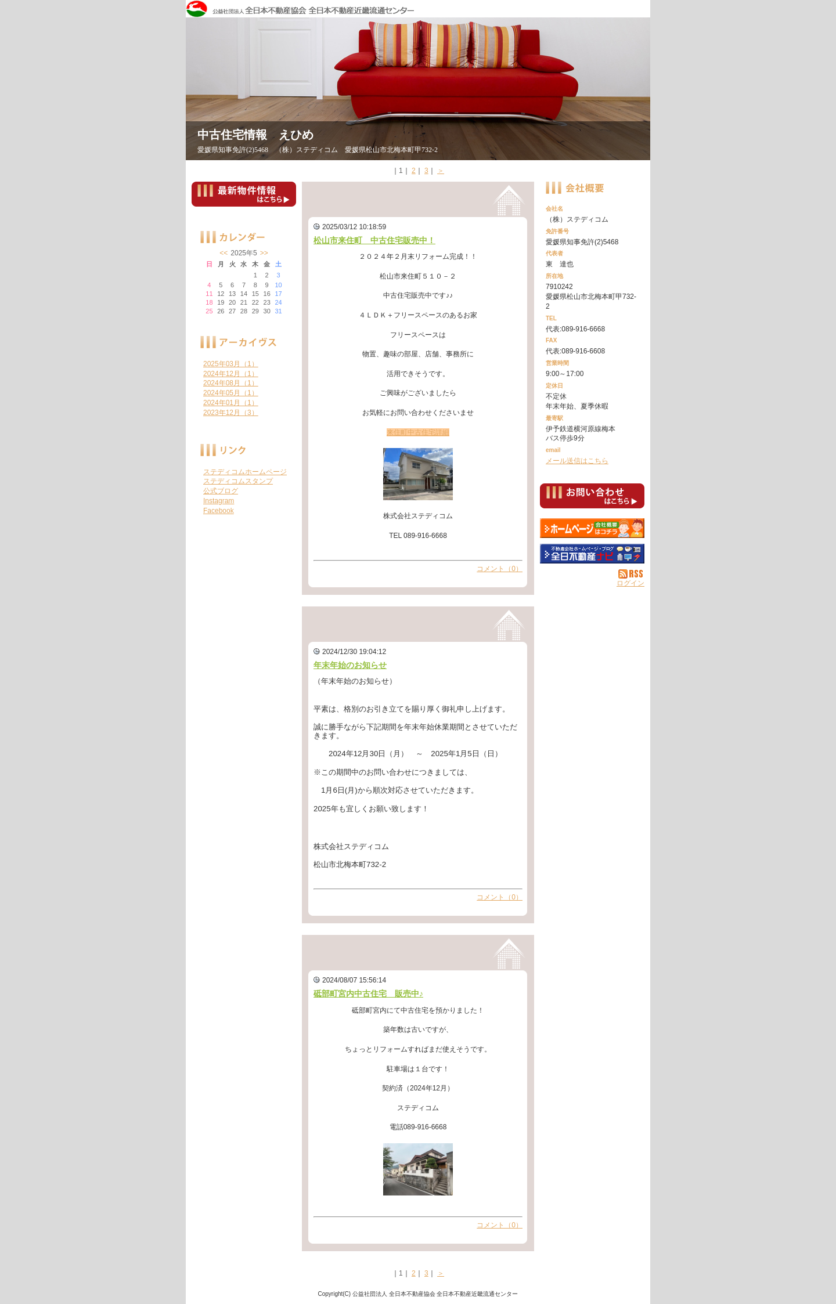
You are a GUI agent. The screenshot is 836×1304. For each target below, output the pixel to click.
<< (223, 253)
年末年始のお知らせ (350, 665)
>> (264, 253)
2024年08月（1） (230, 383)
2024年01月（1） (230, 403)
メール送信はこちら (577, 461)
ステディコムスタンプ (238, 481)
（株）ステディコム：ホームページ (592, 528)
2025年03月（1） (230, 364)
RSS (631, 574)
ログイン (630, 583)
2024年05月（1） (230, 393)
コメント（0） (499, 569)
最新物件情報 (244, 199)
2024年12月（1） (230, 374)
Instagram (218, 501)
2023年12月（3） (230, 413)
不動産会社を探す (592, 553)
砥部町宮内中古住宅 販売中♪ (368, 993)
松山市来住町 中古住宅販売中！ (374, 240)
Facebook (218, 511)
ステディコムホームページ (245, 472)
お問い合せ (592, 497)
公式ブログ (220, 491)
